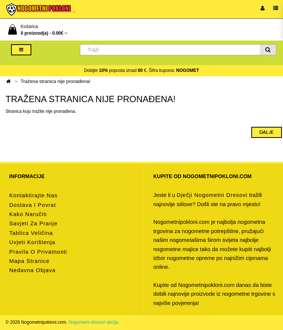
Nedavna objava (32, 270)
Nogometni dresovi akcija (93, 322)
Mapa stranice (29, 261)
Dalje (266, 132)
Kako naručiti (28, 214)
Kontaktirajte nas (33, 195)
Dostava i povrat (32, 205)
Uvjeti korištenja (32, 242)
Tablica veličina (31, 233)
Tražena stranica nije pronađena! (56, 81)
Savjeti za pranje (33, 223)
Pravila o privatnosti (38, 252)
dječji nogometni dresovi (212, 195)
